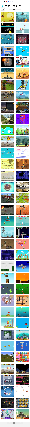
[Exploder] (22, 39)
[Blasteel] (7, 164)
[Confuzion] (7, 62)
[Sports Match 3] (7, 300)
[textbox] (3, 9)
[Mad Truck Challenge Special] (22, 73)
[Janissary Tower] (7, 232)
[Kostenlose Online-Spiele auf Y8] (5, 1)
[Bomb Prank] (22, 244)
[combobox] (3, 9)
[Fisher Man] (22, 335)
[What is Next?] (22, 414)
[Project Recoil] (7, 255)
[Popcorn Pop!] (22, 221)
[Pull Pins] (22, 346)
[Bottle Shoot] (22, 391)
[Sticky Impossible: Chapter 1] (22, 278)
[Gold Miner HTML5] (7, 28)
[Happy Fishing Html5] (7, 346)
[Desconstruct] (7, 266)
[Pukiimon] (22, 96)
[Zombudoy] (7, 357)
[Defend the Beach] (7, 73)
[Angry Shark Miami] (22, 62)
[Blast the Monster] (7, 323)
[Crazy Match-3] (22, 357)
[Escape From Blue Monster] (7, 289)
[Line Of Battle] (22, 323)
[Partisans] (7, 119)
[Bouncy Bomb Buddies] (22, 153)
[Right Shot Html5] (22, 130)
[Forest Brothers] (22, 141)
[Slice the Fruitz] (7, 403)
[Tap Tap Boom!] (22, 119)
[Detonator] (22, 266)
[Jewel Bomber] (7, 391)
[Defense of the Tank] (7, 369)
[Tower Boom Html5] (22, 210)
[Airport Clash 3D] (7, 85)
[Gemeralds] (22, 300)
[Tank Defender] (7, 141)
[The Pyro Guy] (7, 107)
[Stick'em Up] (7, 176)
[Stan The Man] (22, 17)
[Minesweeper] (7, 335)
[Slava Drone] (22, 369)
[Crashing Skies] (7, 51)
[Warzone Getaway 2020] (22, 107)
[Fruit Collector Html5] (7, 312)
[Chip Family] (22, 255)
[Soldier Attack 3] (7, 221)
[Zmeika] (22, 289)
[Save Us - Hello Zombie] (22, 28)
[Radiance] (22, 380)
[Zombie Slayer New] (7, 96)
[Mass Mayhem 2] (22, 187)
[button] (26, 6)
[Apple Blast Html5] (7, 130)
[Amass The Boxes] (7, 278)
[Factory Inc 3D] (22, 85)
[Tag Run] (7, 153)
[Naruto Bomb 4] (22, 403)
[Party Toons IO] (7, 187)
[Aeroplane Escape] (22, 51)
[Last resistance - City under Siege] (7, 198)
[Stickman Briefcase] (22, 164)
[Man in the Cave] (22, 176)
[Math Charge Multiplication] (22, 312)
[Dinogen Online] (7, 210)
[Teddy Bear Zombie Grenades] (7, 244)
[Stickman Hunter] (7, 17)
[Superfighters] (22, 232)
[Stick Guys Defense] (7, 414)
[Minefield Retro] (7, 380)
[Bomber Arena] (22, 198)
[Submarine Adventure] (7, 39)
